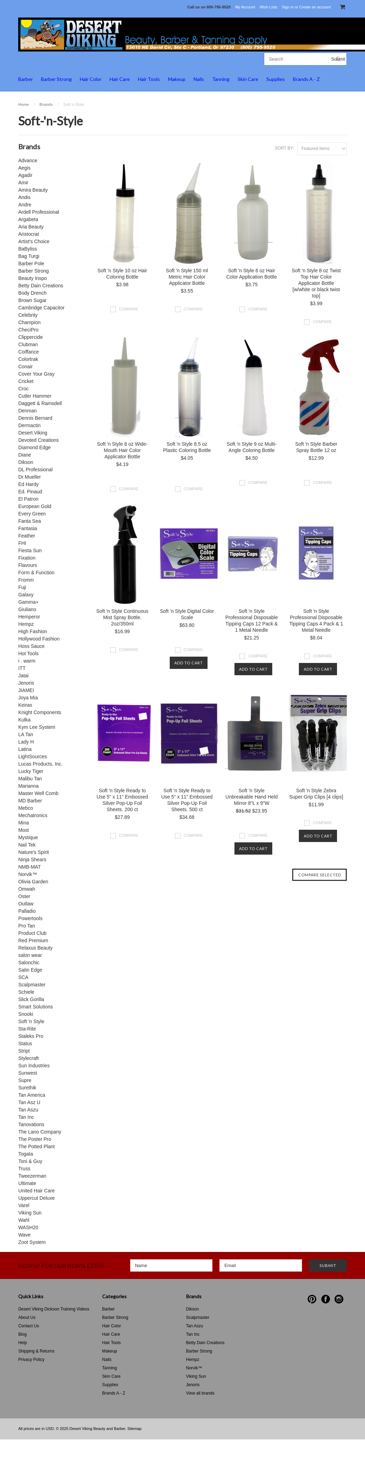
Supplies (275, 79)
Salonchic (29, 962)
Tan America (31, 1095)
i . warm (26, 661)
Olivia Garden (33, 881)
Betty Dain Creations (40, 285)
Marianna (28, 786)
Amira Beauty (33, 190)
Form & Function (36, 572)
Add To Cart (188, 662)
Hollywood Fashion (38, 639)
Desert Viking (32, 433)
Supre (24, 1080)
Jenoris (26, 683)
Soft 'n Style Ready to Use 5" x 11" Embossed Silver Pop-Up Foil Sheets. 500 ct (187, 800)
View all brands (200, 1393)
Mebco (25, 808)
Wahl (23, 1220)
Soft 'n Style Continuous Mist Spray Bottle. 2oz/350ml (122, 617)
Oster (24, 896)
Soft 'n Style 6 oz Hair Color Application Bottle (251, 274)
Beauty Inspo (32, 278)
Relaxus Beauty (35, 948)
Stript (24, 1051)
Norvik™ (27, 874)
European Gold (34, 506)
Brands (46, 104)
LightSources (32, 756)
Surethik (27, 1087)
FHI (22, 543)
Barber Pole (31, 263)
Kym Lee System (36, 727)
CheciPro (28, 330)
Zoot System (32, 1242)
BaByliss (27, 249)
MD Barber (30, 800)
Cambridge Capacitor (41, 307)
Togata (25, 1154)
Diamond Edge (34, 447)
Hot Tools (28, 653)
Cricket (26, 381)
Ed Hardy (28, 484)
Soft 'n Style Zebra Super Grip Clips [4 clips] (316, 794)
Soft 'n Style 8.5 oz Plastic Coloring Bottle (187, 447)
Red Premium (33, 940)
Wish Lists (268, 7)
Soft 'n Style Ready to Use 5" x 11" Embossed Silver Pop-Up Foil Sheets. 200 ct (122, 800)
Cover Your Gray (36, 374)
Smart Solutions (35, 1006)
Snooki (25, 1014)
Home (23, 104)
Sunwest (27, 1073)
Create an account (315, 7)
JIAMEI (26, 690)
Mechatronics (32, 815)
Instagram (339, 1299)
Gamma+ (28, 602)
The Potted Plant (36, 1146)
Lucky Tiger (30, 771)
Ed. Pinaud (30, 491)
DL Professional (35, 469)
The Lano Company (39, 1132)
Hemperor (29, 617)
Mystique (28, 837)
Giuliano (27, 609)
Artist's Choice (33, 241)
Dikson (25, 462)
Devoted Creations (38, 440)
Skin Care (248, 79)
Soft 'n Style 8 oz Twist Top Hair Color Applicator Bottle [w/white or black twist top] (316, 283)
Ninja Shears (32, 859)
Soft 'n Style (31, 1021)
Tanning (221, 79)
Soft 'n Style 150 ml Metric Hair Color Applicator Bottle (187, 277)
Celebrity (27, 315)
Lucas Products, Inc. (40, 764)
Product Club (32, 933)
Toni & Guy (30, 1161)
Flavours (27, 565)
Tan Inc (26, 1117)
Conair (25, 366)
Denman (27, 410)
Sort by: (284, 148)
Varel (23, 1205)
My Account (245, 7)
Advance (27, 160)
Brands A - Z (306, 79)
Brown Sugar (32, 300)
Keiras (25, 705)
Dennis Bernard (35, 418)
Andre (24, 204)
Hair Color (90, 79)
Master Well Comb (38, 793)
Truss (24, 1168)
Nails (199, 79)
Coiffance (28, 352)
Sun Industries (34, 1065)
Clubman (28, 344)
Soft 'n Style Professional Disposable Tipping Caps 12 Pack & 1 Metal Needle (251, 620)
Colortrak (28, 359)
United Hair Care (36, 1190)
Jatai (23, 675)
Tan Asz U (29, 1102)
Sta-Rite (27, 1029)
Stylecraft (28, 1058)
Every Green (32, 513)
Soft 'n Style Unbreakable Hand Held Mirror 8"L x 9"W (251, 797)
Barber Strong (56, 79)
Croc (23, 388)
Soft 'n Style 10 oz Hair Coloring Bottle (122, 274)
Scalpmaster (31, 984)
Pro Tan (26, 926)
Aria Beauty (30, 227)
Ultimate (27, 1183)
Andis (24, 197)
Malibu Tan (30, 778)
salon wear (30, 955)
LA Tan (25, 734)
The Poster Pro (34, 1139)
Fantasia (27, 528)
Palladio (27, 911)
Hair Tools (149, 79)
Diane (24, 455)
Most (23, 830)
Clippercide (30, 337)
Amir (23, 182)
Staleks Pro (30, 1036)
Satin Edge (30, 970)
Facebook (325, 1299)
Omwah (26, 889)
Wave (24, 1235)
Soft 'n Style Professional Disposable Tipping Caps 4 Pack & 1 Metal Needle (316, 620)
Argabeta (28, 219)
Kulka (24, 720)
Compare (128, 309)
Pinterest (312, 1299)
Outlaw (26, 903)
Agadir (25, 175)
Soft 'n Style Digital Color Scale (187, 614)
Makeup (176, 79)
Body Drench (32, 293)
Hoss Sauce (31, 646)
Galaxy (26, 594)
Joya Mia (28, 697)
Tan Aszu (28, 1110)
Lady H (26, 742)
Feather (26, 536)
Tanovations (31, 1124)
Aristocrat (28, 234)
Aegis (24, 168)
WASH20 (28, 1227)
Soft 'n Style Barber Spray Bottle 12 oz (316, 447)
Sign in (288, 7)
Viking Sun (30, 1213)
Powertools (30, 918)
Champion (29, 322)
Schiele (26, 992)
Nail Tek (27, 845)
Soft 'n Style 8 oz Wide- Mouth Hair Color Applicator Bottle (122, 450)
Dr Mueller (29, 477)
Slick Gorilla (31, 999)
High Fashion (32, 631)
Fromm (26, 580)
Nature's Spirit (33, 852)
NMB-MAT (29, 867)
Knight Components (39, 712)
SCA (23, 977)
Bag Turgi (28, 256)
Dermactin (29, 425)
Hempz (26, 624)
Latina (24, 749)
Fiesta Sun (30, 550)
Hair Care (120, 79)
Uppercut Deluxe (36, 1198)
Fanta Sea (29, 521)
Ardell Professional (38, 212)
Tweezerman (32, 1176)
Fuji (22, 587)
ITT (22, 668)
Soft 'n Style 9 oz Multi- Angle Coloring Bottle (251, 447)
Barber (25, 79)
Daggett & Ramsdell (40, 403)
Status (25, 1043)
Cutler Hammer (34, 396)
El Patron (28, 499)
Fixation (26, 558)
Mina (23, 823)
